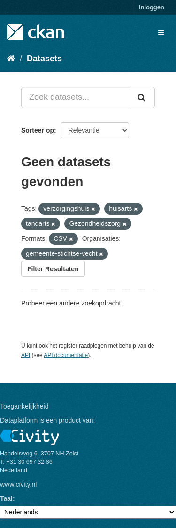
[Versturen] (142, 97)
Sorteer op (37, 130)
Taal (6, 498)
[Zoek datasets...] (75, 97)
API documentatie (66, 355)
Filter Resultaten (53, 269)
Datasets (44, 58)
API (25, 355)
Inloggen (151, 7)
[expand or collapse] (161, 32)
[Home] (11, 58)
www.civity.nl (18, 484)
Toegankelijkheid (24, 406)
